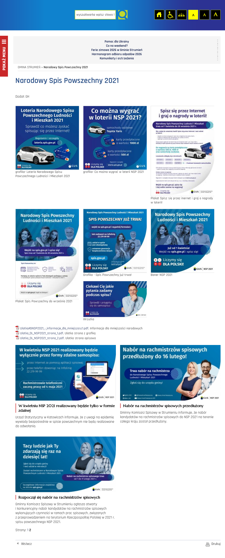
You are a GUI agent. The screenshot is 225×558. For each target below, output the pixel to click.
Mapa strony (181, 14)
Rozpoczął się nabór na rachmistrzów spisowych (59, 497)
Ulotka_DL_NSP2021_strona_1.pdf (41, 333)
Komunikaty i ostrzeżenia (117, 58)
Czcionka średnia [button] (204, 14)
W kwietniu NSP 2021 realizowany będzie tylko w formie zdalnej (66, 408)
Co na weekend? (117, 46)
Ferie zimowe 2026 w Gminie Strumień (116, 50)
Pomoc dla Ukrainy (117, 41)
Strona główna (159, 14)
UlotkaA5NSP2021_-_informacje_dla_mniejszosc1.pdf (54, 328)
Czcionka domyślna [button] (193, 14)
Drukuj (216, 544)
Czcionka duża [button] (215, 14)
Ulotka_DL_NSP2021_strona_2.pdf (42, 338)
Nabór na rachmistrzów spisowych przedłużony (163, 405)
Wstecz (26, 544)
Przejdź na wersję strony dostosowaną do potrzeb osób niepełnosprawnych (170, 14)
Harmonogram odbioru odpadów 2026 (117, 54)
